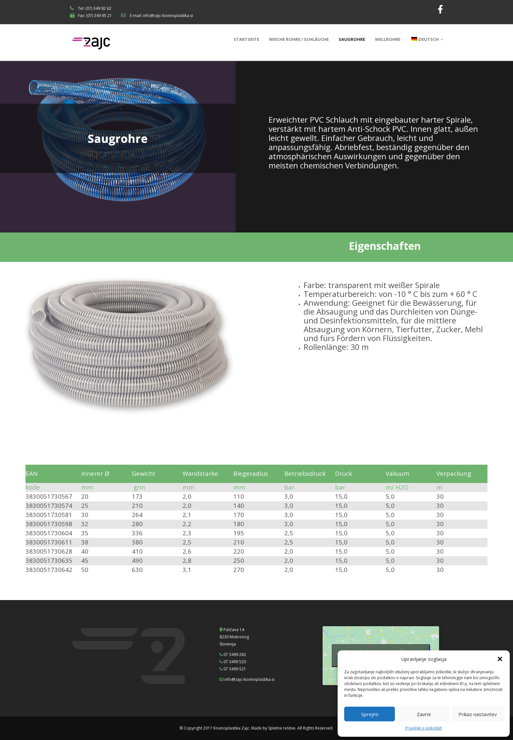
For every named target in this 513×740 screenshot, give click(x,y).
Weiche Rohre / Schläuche (299, 39)
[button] (500, 659)
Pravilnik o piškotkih (423, 728)
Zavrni (424, 714)
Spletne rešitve (281, 728)
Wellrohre (387, 39)
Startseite (246, 39)
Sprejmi (369, 714)
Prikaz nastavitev (477, 714)
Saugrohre (352, 39)
